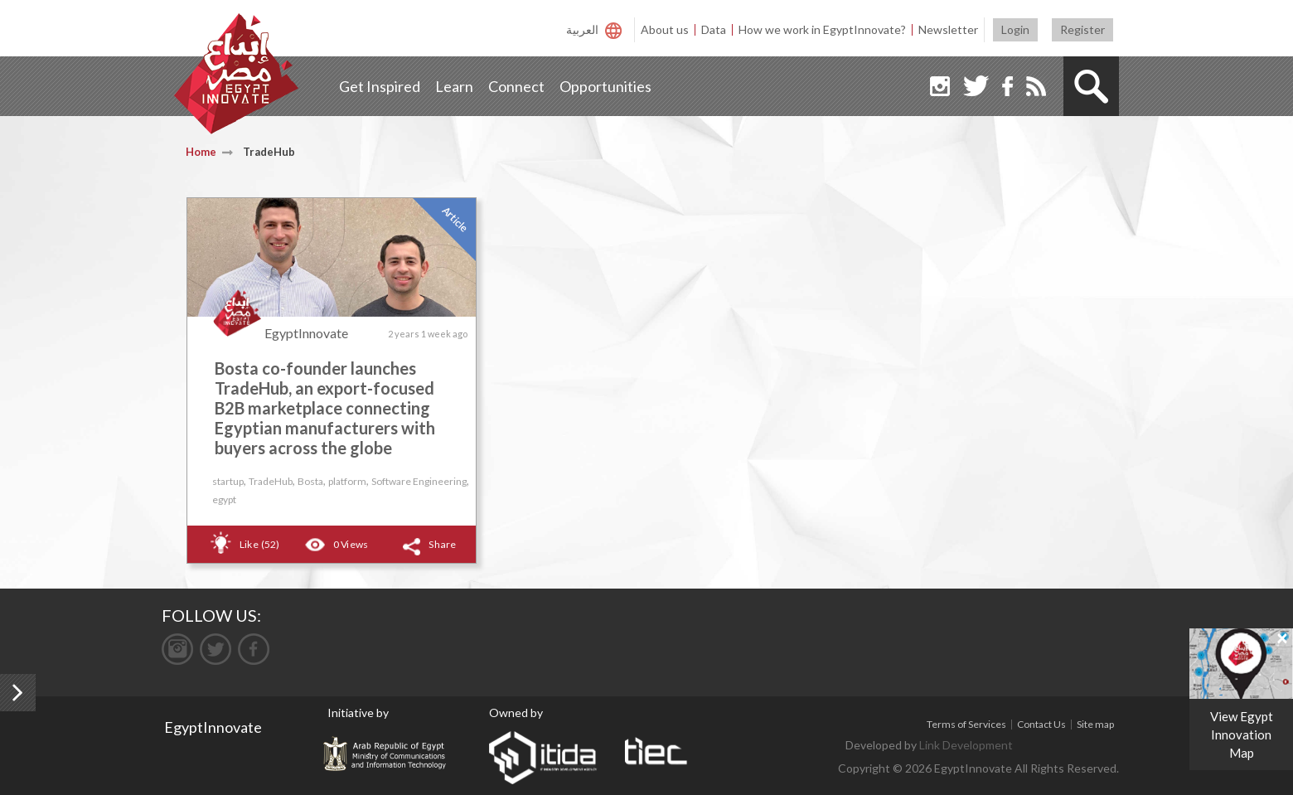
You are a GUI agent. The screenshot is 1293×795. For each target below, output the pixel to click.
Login (1015, 29)
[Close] (1282, 637)
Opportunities (605, 86)
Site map (1095, 724)
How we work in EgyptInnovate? (822, 29)
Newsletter (948, 29)
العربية (582, 29)
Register (1082, 29)
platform (347, 481)
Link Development (966, 745)
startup (228, 481)
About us (665, 29)
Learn (454, 86)
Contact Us (1041, 724)
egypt (224, 499)
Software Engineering (419, 481)
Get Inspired (379, 86)
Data (713, 29)
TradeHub (271, 481)
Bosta (310, 481)
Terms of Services (966, 724)
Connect (516, 86)
